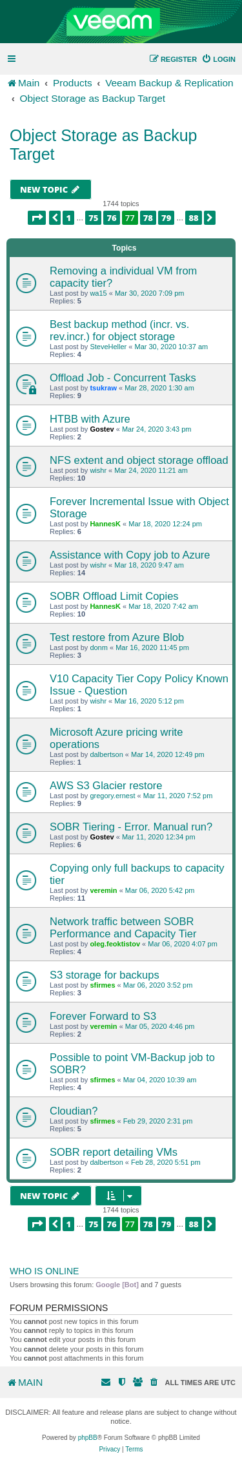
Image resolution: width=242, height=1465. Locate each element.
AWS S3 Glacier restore (106, 785)
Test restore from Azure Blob (117, 637)
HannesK (105, 524)
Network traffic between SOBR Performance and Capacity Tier (123, 927)
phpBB (87, 1437)
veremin (103, 890)
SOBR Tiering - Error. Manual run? (131, 826)
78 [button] (148, 218)
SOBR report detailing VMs (113, 1152)
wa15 (98, 293)
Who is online (44, 1271)
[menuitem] (218, 59)
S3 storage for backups (104, 975)
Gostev (102, 429)
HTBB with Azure (90, 419)
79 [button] (166, 218)
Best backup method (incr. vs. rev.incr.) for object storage (119, 330)
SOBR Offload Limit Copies (114, 596)
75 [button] (93, 218)
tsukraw (103, 388)
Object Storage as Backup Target (103, 144)
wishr (98, 470)
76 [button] (111, 218)
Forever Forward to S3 (103, 1016)
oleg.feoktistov (115, 944)
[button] (37, 218)
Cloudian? (73, 1110)
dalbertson (106, 754)
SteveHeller (108, 346)
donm (99, 647)
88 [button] (193, 218)
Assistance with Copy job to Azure (130, 554)
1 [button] (68, 218)
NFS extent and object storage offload (139, 460)
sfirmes (102, 985)
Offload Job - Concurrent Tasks (123, 377)
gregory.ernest (112, 796)
